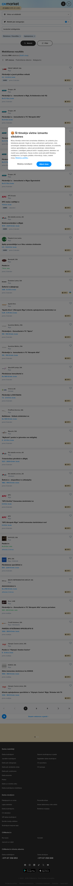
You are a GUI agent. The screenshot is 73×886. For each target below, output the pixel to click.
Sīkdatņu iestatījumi (24, 164)
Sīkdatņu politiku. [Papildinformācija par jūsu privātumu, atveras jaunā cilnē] (21, 158)
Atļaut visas (44, 164)
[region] (36, 148)
